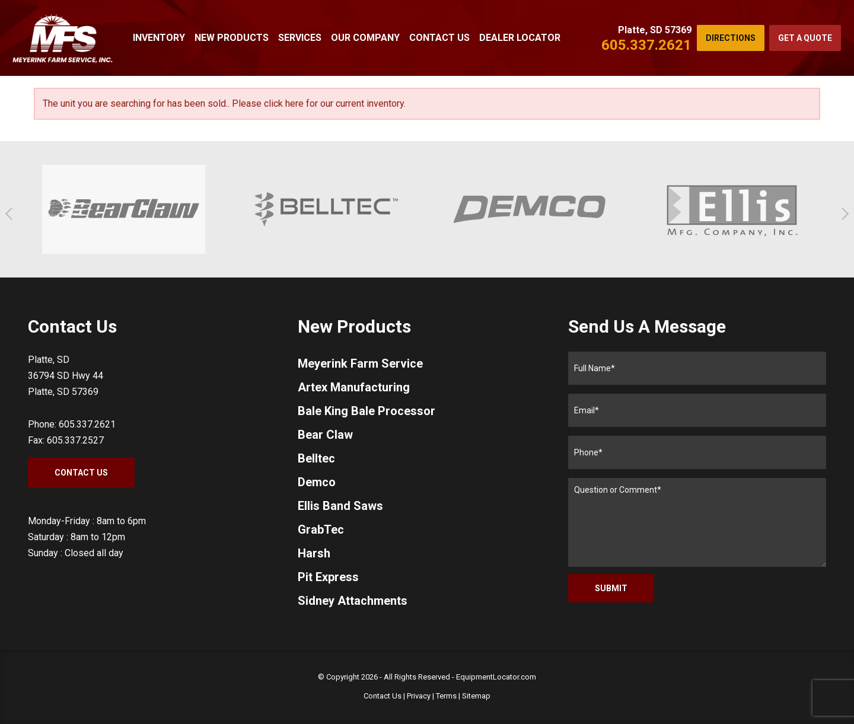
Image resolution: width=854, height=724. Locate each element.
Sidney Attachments (352, 601)
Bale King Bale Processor (366, 411)
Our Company (365, 37)
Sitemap (476, 695)
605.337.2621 (646, 45)
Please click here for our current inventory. (319, 103)
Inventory (159, 37)
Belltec (316, 458)
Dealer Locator (519, 37)
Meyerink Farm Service (360, 363)
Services (299, 37)
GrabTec (321, 529)
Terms (446, 695)
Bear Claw (325, 435)
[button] (11, 214)
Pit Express (328, 577)
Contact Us (439, 37)
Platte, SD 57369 (655, 30)
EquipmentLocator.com (496, 676)
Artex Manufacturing (354, 387)
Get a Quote (805, 38)
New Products (232, 37)
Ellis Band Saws (340, 506)
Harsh (314, 553)
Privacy (419, 695)
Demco (317, 482)
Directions (731, 38)
